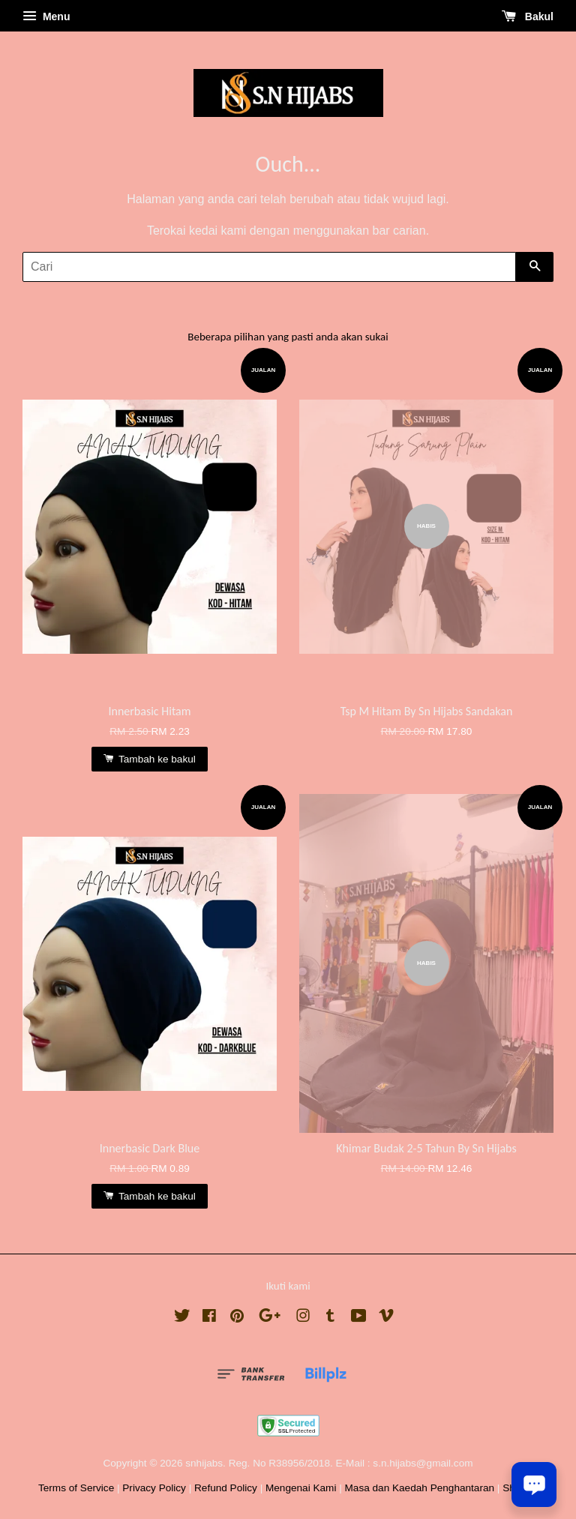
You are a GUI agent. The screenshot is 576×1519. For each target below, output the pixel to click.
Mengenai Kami (301, 1488)
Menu (46, 16)
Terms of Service (76, 1488)
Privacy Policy (154, 1488)
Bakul (528, 16)
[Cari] (269, 267)
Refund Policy (225, 1488)
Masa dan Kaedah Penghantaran (420, 1488)
